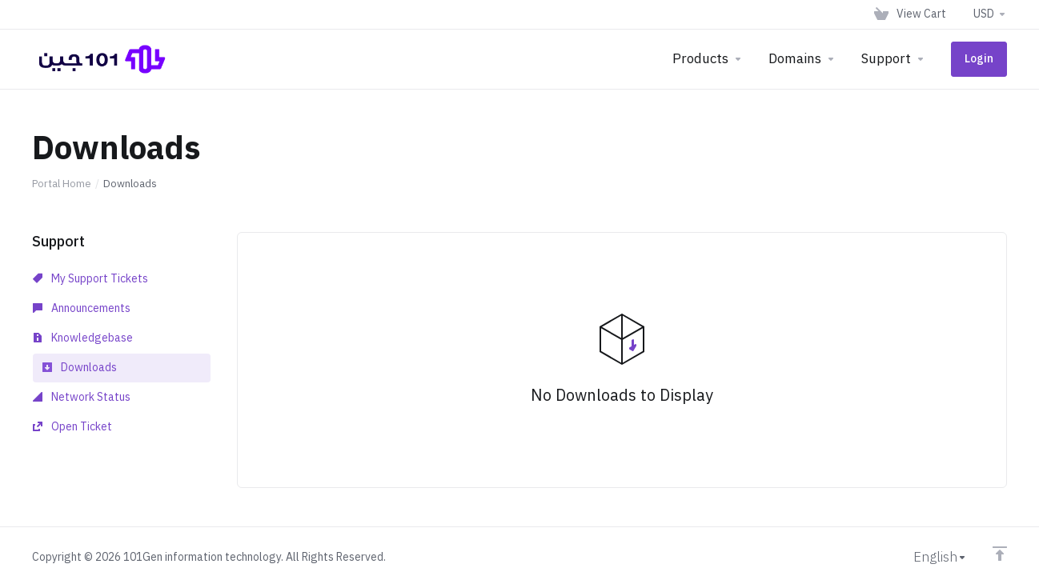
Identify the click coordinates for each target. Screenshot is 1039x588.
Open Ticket (72, 426)
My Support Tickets (90, 278)
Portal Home (61, 183)
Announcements (81, 308)
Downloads (79, 367)
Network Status (81, 397)
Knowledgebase (83, 338)
